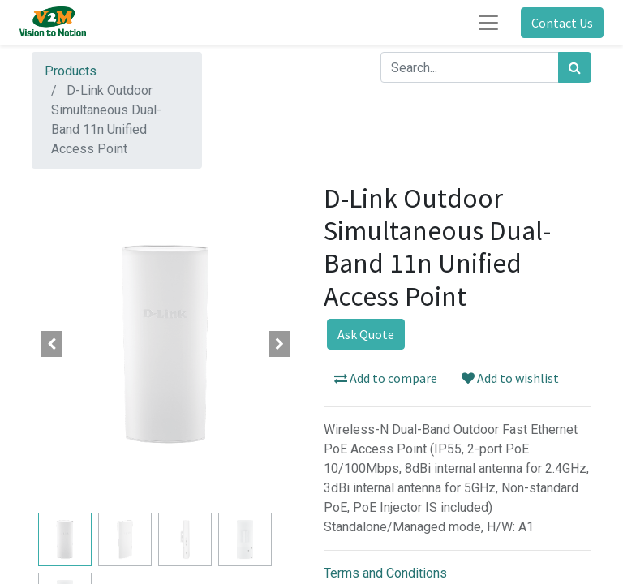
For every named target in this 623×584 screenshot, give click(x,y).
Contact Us (562, 23)
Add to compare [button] (385, 378)
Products (71, 71)
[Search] (574, 67)
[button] (52, 343)
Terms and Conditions (385, 573)
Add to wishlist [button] (510, 378)
